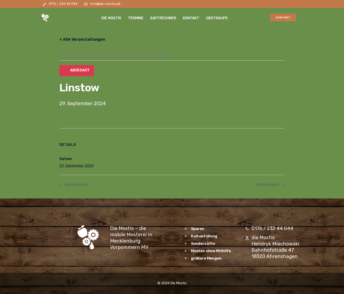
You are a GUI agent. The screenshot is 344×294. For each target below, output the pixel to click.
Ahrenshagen (267, 184)
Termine (136, 18)
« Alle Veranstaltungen (82, 39)
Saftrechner (163, 18)
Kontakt (191, 18)
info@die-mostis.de (105, 4)
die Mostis (112, 18)
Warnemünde (76, 184)
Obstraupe (217, 18)
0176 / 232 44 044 (63, 4)
